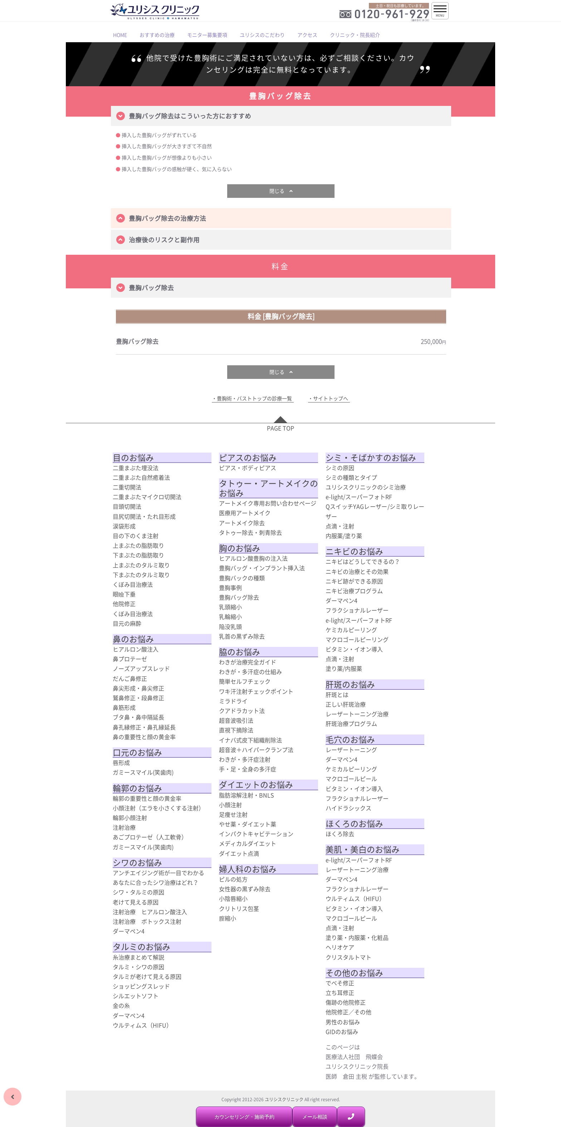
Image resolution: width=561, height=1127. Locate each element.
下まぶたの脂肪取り (138, 555)
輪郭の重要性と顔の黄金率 (147, 798)
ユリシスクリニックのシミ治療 (366, 487)
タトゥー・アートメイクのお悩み (268, 488)
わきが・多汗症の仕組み (250, 671)
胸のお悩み (239, 548)
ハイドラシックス (348, 808)
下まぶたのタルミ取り (141, 574)
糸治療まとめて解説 (138, 957)
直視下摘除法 (236, 730)
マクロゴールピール (351, 778)
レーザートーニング (351, 749)
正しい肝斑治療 (346, 704)
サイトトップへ (330, 398)
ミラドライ (233, 701)
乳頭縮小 (230, 606)
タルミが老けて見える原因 (147, 976)
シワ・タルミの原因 (138, 892)
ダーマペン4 (129, 931)
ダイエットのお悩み (256, 785)
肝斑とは (337, 694)
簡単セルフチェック (244, 681)
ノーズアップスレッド (141, 668)
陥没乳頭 (230, 626)
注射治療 (124, 827)
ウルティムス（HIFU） (142, 1025)
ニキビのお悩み (354, 551)
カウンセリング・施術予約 (244, 1116)
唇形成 (121, 762)
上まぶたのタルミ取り (141, 565)
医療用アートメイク (244, 512)
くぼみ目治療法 (133, 584)
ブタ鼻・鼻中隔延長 (138, 717)
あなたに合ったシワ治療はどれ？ (156, 882)
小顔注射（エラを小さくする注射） (158, 808)
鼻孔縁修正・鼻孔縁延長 (144, 727)
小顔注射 (230, 804)
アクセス (307, 34)
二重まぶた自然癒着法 (141, 477)
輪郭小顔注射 (130, 817)
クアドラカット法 (242, 710)
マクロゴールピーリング (357, 639)
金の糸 (121, 1005)
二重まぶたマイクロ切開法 (147, 496)
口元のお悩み (137, 752)
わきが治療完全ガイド (247, 662)
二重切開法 (127, 487)
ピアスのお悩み (248, 458)
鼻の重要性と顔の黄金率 (144, 736)
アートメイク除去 (242, 522)
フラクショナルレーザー (357, 610)
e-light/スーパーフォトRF (359, 496)
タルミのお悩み (141, 947)
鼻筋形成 (124, 707)
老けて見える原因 (135, 902)
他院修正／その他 (348, 1012)
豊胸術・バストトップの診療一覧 (254, 398)
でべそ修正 (340, 983)
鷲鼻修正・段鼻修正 (138, 697)
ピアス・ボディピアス (247, 467)
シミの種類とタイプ (351, 477)
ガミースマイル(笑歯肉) (143, 772)
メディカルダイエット (247, 843)
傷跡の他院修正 (346, 1002)
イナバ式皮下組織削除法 (250, 740)
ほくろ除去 (340, 833)
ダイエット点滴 (239, 853)
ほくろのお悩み (354, 824)
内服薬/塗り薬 (344, 535)
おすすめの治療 (157, 34)
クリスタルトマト (348, 957)
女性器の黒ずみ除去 (244, 888)
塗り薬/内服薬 (344, 668)
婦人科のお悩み (248, 869)
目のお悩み (133, 458)
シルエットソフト (135, 995)
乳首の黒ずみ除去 (242, 636)
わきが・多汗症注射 (244, 759)
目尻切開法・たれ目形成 (144, 516)
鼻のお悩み (133, 639)
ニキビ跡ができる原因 (354, 581)
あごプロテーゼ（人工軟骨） (150, 837)
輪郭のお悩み (137, 788)
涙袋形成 (124, 526)
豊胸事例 (230, 587)
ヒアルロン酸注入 (135, 649)
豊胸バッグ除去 (239, 597)
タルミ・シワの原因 (138, 966)
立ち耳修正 (340, 992)
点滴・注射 (340, 526)
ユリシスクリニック (284, 1099)
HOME (120, 34)
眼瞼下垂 (124, 594)
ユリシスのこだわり (262, 34)
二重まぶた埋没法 (135, 467)
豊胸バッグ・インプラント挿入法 (262, 568)
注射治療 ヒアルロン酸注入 (150, 911)
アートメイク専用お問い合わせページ (267, 503)
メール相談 (314, 1116)
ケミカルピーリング (351, 629)
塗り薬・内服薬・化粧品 (357, 937)
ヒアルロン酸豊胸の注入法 (253, 558)
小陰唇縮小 (233, 898)
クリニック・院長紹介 (355, 34)
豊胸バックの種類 (242, 578)
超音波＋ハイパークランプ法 (256, 749)
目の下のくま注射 (135, 535)
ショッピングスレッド (141, 986)
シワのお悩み (137, 863)
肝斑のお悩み (350, 684)
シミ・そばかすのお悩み (371, 458)
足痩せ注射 (233, 814)
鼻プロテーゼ (130, 658)
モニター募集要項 (207, 34)
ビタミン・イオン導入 (354, 649)
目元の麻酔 (127, 623)
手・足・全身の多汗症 (247, 769)
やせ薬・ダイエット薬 (247, 824)
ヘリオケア (340, 947)
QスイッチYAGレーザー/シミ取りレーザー (375, 511)
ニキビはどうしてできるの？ (363, 561)
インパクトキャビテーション (256, 833)
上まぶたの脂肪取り (138, 545)
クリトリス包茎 (239, 908)
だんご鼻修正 (130, 678)
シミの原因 (340, 467)
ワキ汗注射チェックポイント (256, 691)
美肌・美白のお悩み (363, 849)
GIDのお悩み (342, 1031)
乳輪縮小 (230, 616)
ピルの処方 (233, 879)
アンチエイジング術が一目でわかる (158, 872)
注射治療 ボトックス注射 (147, 921)
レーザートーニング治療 (357, 713)
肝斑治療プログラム (351, 723)
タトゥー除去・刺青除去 (250, 532)
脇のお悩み (239, 652)
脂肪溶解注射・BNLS (246, 795)
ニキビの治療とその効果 (357, 571)
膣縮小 (227, 918)
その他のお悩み (354, 973)
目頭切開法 (127, 506)
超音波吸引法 (236, 720)
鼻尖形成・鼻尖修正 (138, 688)
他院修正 (124, 603)
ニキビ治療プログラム (354, 590)
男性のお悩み (343, 1022)
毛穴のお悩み (350, 740)
